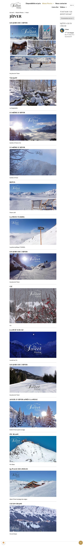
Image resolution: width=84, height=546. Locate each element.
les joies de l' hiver (18, 23)
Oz (11, 286)
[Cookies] (3, 542)
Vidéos (62, 7)
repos (12, 182)
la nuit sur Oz (16, 330)
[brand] (16, 5)
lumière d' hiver (17, 113)
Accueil (12, 12)
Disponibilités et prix (33, 3)
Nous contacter (61, 3)
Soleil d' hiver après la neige (24, 399)
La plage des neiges (19, 469)
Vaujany (13, 78)
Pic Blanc (14, 434)
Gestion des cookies (42, 543)
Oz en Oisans (16, 504)
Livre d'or (55, 7)
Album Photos (47, 3)
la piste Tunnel (17, 217)
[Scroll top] (81, 543)
